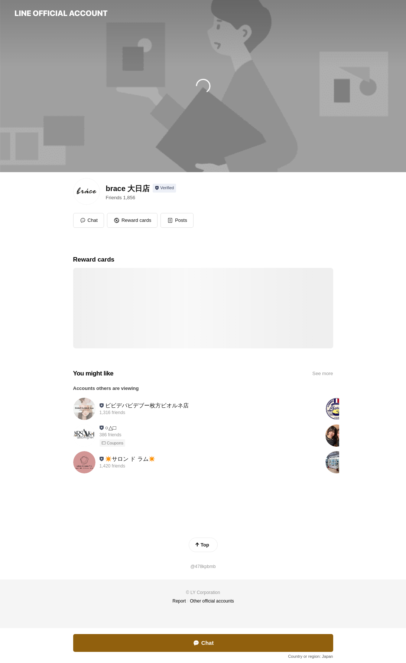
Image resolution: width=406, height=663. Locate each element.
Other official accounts (212, 601)
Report (179, 601)
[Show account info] (164, 188)
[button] (132, 220)
